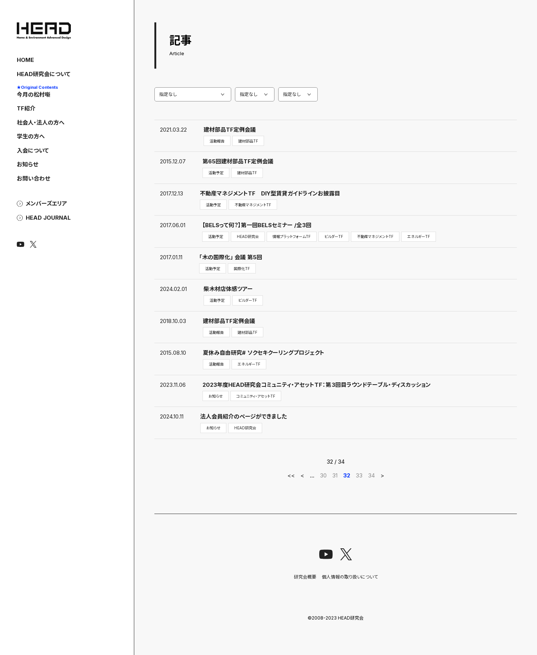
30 (323, 475)
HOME (25, 60)
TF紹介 (26, 108)
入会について (33, 150)
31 (334, 475)
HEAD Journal (48, 218)
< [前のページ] (302, 475)
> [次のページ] (382, 475)
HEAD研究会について (43, 74)
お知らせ (27, 164)
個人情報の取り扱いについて (350, 577)
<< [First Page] (291, 475)
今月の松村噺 (37, 91)
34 (371, 475)
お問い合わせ (33, 178)
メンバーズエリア (46, 204)
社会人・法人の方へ (41, 122)
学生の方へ (31, 136)
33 (359, 475)
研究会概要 (305, 577)
